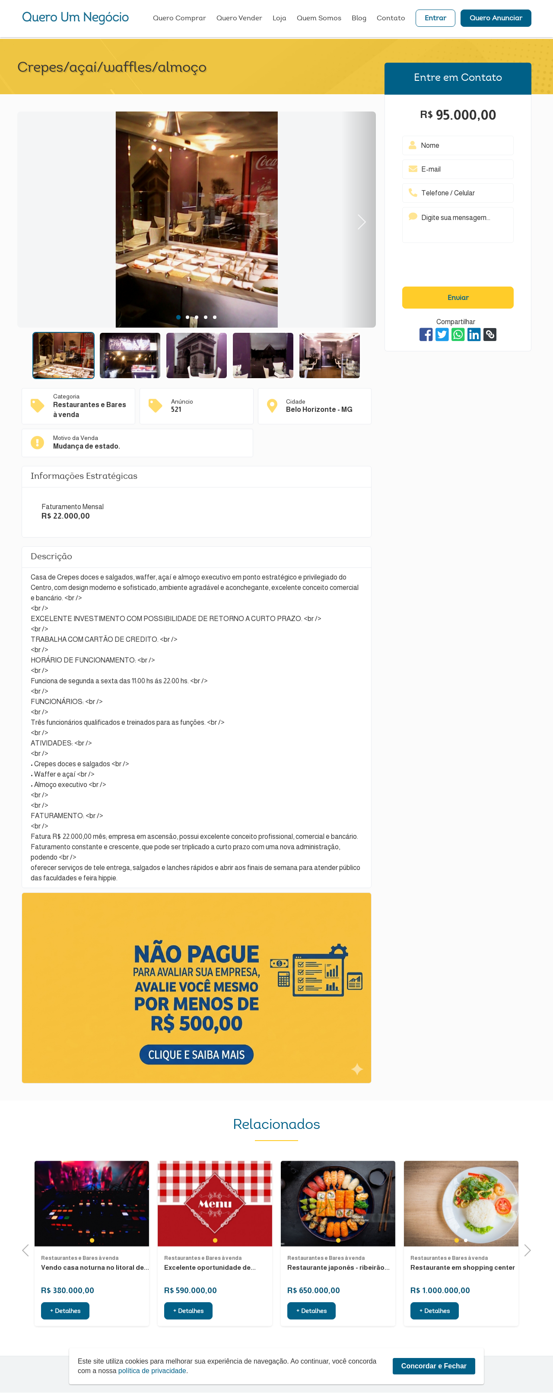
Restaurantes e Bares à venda (79, 1299)
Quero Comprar (179, 19)
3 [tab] (196, 317)
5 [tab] (214, 317)
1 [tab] (178, 317)
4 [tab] (205, 317)
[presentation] (458, 266)
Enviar (458, 298)
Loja (279, 19)
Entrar (435, 19)
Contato (391, 19)
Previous (28, 1249)
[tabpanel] (196, 221)
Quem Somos (319, 19)
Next (358, 220)
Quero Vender (239, 19)
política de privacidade (153, 1370)
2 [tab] (187, 317)
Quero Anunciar (496, 19)
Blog (359, 19)
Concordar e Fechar (434, 1366)
